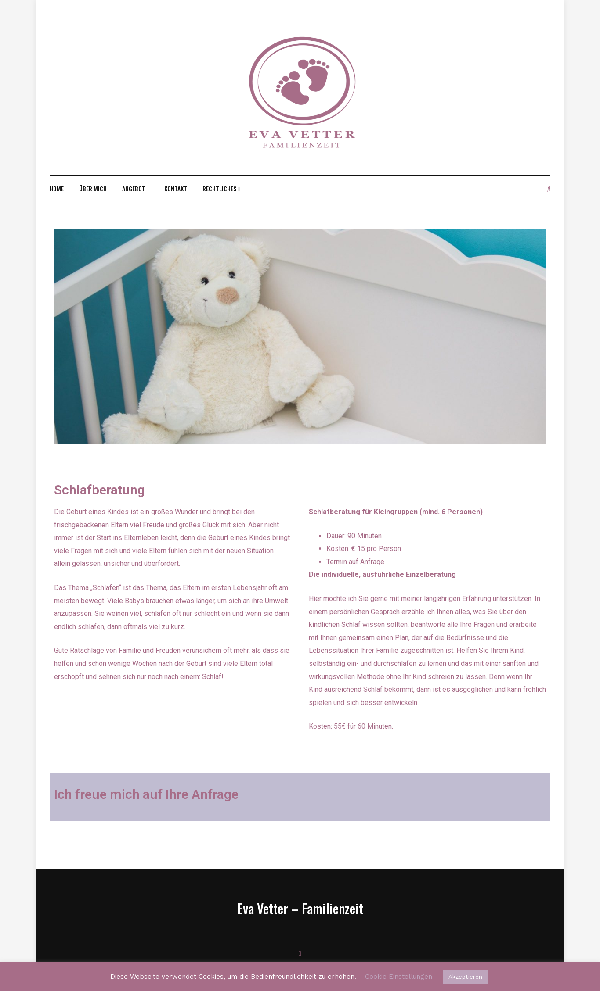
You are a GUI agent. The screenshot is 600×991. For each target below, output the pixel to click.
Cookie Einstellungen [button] (398, 976)
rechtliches (219, 188)
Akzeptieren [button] (465, 976)
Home (57, 188)
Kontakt (175, 188)
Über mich (93, 188)
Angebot (133, 188)
